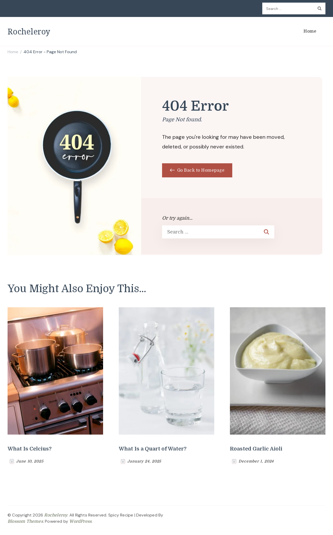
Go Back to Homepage (197, 170)
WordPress (80, 521)
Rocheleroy (29, 31)
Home (310, 31)
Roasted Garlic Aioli (256, 449)
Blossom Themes (25, 521)
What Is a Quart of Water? (153, 449)
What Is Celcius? (30, 449)
